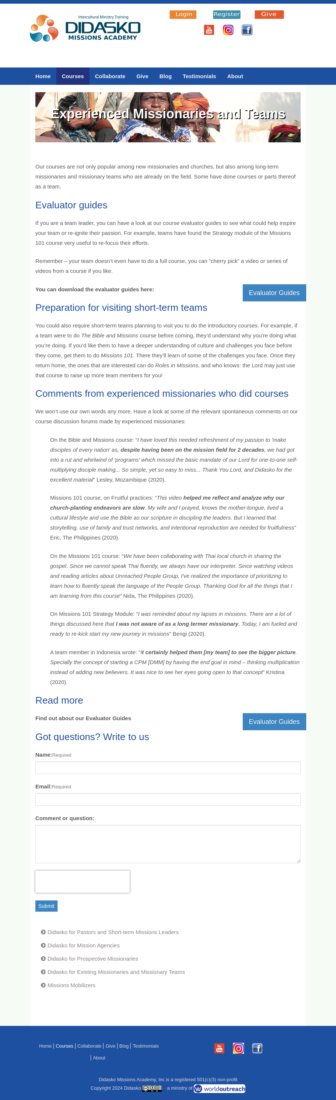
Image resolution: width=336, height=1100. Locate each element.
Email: (43, 786)
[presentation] (82, 882)
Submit (46, 906)
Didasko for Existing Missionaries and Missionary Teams (116, 972)
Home (43, 76)
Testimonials (199, 76)
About (235, 76)
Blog (166, 76)
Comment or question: (64, 818)
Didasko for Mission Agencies (84, 945)
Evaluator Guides (274, 292)
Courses (73, 76)
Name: (43, 755)
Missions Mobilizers (71, 985)
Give (142, 76)
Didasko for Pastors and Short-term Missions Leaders (113, 932)
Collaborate (110, 76)
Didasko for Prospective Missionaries (93, 958)
